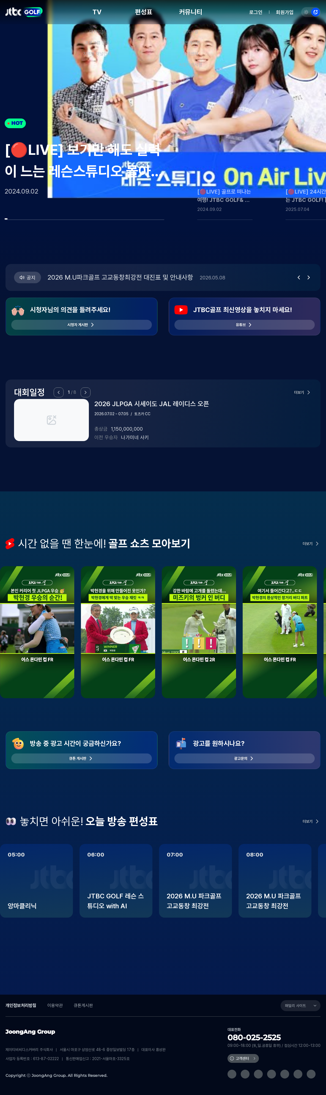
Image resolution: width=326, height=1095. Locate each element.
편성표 (143, 12)
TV (97, 12)
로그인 (255, 12)
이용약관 (55, 1005)
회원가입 (285, 12)
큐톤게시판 (83, 1005)
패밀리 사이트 (295, 1005)
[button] (298, 277)
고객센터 (242, 1058)
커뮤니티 (190, 12)
